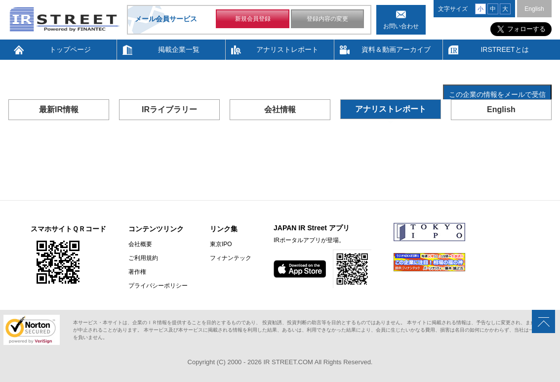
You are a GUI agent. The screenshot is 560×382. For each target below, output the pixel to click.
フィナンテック (230, 258)
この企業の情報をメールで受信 (497, 94)
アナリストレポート (287, 49)
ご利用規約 (143, 258)
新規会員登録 (253, 18)
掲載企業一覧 (179, 49)
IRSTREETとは (504, 49)
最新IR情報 (59, 109)
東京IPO (221, 244)
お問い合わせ (401, 26)
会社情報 (280, 109)
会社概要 (140, 244)
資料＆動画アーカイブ (396, 49)
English (534, 8)
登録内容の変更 (327, 18)
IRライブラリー (169, 109)
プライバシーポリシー (158, 285)
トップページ (70, 49)
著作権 (137, 271)
